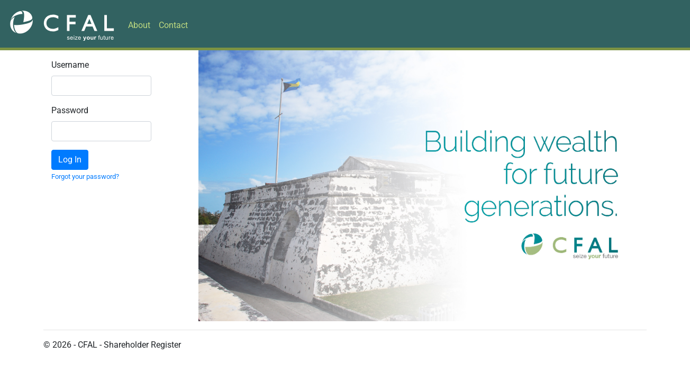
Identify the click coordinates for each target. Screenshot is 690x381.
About (139, 25)
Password (59, 110)
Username (59, 65)
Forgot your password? (85, 176)
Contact (173, 25)
